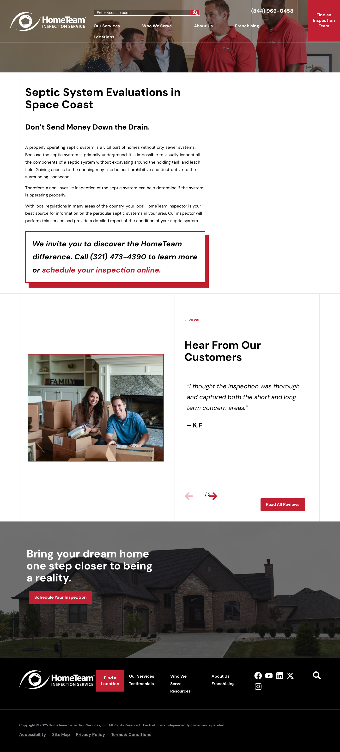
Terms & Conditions (131, 734)
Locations (105, 37)
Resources (180, 691)
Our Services (108, 26)
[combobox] (142, 13)
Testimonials (141, 683)
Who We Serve (158, 26)
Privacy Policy (90, 734)
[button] (190, 495)
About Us (204, 26)
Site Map (61, 734)
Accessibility (32, 734)
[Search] (195, 13)
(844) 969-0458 (272, 10)
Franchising (247, 26)
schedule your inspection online (100, 270)
